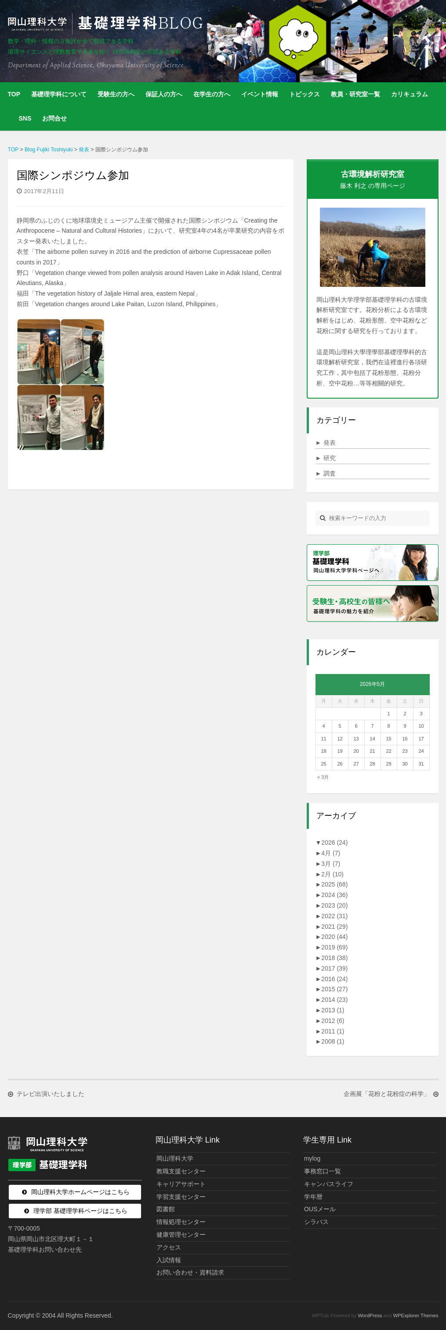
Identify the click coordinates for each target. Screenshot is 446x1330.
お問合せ (54, 118)
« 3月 (323, 777)
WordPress (370, 1315)
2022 (334, 916)
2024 (334, 894)
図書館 (165, 1209)
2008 (332, 1041)
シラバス (316, 1221)
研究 (325, 458)
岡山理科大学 (174, 1158)
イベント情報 (259, 94)
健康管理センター (181, 1234)
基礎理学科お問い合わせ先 (45, 1249)
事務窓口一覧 (322, 1171)
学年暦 (313, 1196)
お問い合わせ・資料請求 (190, 1272)
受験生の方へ (116, 94)
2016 (334, 978)
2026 (334, 842)
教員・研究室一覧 (355, 94)
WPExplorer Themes (416, 1315)
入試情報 (168, 1260)
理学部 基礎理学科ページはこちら (80, 1210)
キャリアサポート (181, 1183)
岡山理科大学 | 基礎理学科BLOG (107, 23)
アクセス (168, 1247)
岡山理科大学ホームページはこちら (80, 1191)
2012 (332, 1020)
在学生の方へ (211, 94)
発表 (325, 442)
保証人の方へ (163, 94)
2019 (334, 947)
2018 (334, 957)
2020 (334, 936)
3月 (330, 863)
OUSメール (320, 1209)
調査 (325, 473)
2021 (334, 926)
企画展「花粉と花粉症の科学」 (387, 1094)
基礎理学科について (59, 94)
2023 (334, 905)
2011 (332, 1031)
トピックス (304, 94)
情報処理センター (181, 1221)
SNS (25, 118)
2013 (332, 1010)
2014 (334, 999)
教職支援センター (181, 1171)
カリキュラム (409, 94)
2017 (334, 968)
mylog (312, 1158)
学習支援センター (181, 1196)
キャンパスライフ (328, 1183)
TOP (14, 94)
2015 (334, 989)
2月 (332, 874)
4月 (330, 853)
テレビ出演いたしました (50, 1094)
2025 (334, 884)
